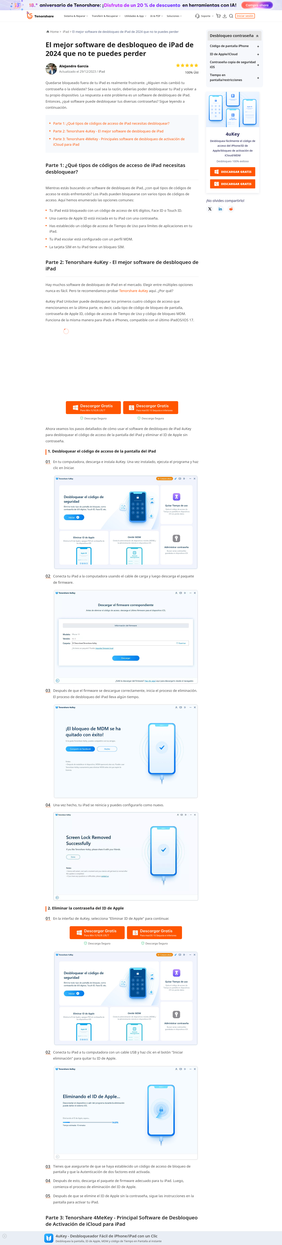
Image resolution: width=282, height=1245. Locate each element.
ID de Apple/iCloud (224, 54)
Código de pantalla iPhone (229, 46)
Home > (55, 32)
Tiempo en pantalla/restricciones (226, 77)
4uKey (233, 134)
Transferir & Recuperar (105, 16)
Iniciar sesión (245, 16)
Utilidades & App (134, 16)
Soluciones (173, 16)
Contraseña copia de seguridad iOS (233, 64)
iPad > (67, 32)
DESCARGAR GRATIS (232, 171)
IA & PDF (155, 16)
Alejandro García (73, 66)
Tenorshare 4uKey (133, 290)
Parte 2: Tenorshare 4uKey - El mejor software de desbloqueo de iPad (108, 131)
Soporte (202, 16)
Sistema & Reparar (74, 16)
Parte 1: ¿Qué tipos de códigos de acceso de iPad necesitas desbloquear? (111, 123)
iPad (102, 71)
